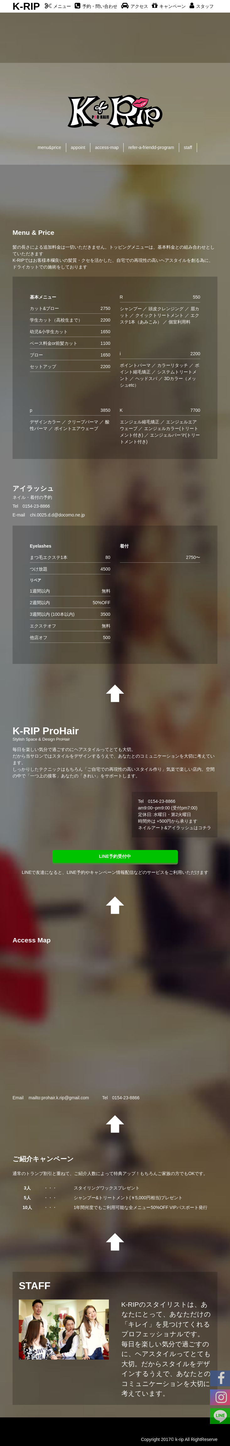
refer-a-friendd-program (151, 147)
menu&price (49, 147)
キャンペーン (169, 6)
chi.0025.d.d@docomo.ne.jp (57, 514)
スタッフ (202, 6)
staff (188, 147)
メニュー (58, 6)
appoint (78, 147)
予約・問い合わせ (96, 6)
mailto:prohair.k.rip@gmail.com (59, 1097)
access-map (107, 147)
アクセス (134, 6)
